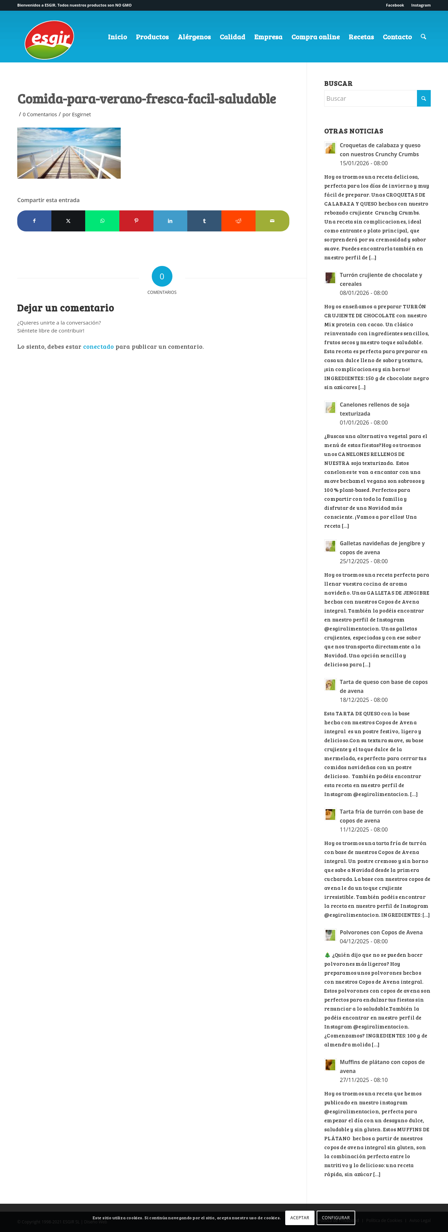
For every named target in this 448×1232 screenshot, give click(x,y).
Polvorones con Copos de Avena (381, 932)
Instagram (421, 5)
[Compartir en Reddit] (238, 220)
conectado (98, 346)
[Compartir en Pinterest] (136, 220)
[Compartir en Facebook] (34, 220)
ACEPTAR (299, 1218)
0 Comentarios (40, 114)
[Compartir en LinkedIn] (170, 220)
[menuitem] (395, 5)
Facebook (395, 5)
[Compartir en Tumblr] (204, 220)
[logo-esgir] (50, 42)
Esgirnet (81, 114)
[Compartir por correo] (273, 220)
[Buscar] (423, 36)
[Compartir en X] (68, 220)
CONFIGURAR (336, 1218)
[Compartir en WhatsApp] (102, 220)
